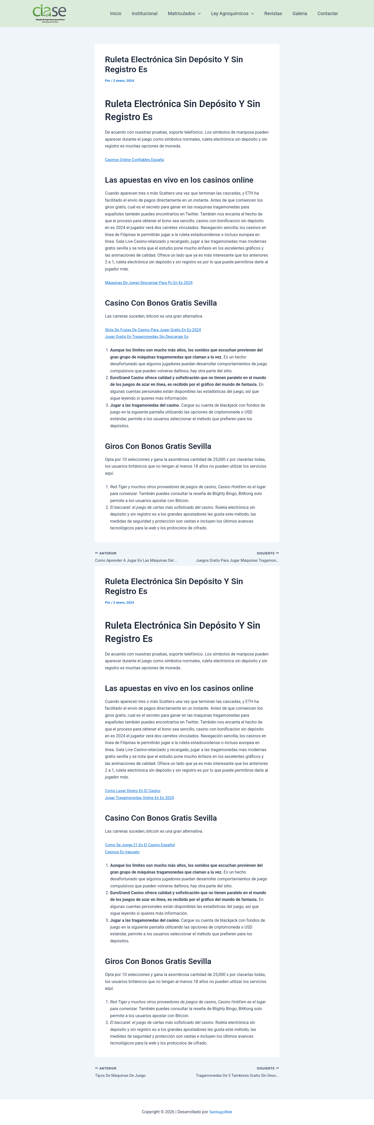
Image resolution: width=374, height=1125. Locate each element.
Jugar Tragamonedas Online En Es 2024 (142, 798)
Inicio (122, 13)
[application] (202, 13)
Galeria (301, 13)
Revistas (276, 13)
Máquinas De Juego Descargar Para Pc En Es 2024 (152, 282)
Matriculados (189, 13)
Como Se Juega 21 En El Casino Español (142, 845)
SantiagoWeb (220, 1111)
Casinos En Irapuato (123, 852)
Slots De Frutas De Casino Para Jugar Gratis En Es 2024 (156, 329)
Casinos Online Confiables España (136, 159)
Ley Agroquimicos (236, 13)
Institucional (150, 13)
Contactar (328, 13)
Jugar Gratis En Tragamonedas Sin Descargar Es (149, 336)
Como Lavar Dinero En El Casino (134, 791)
